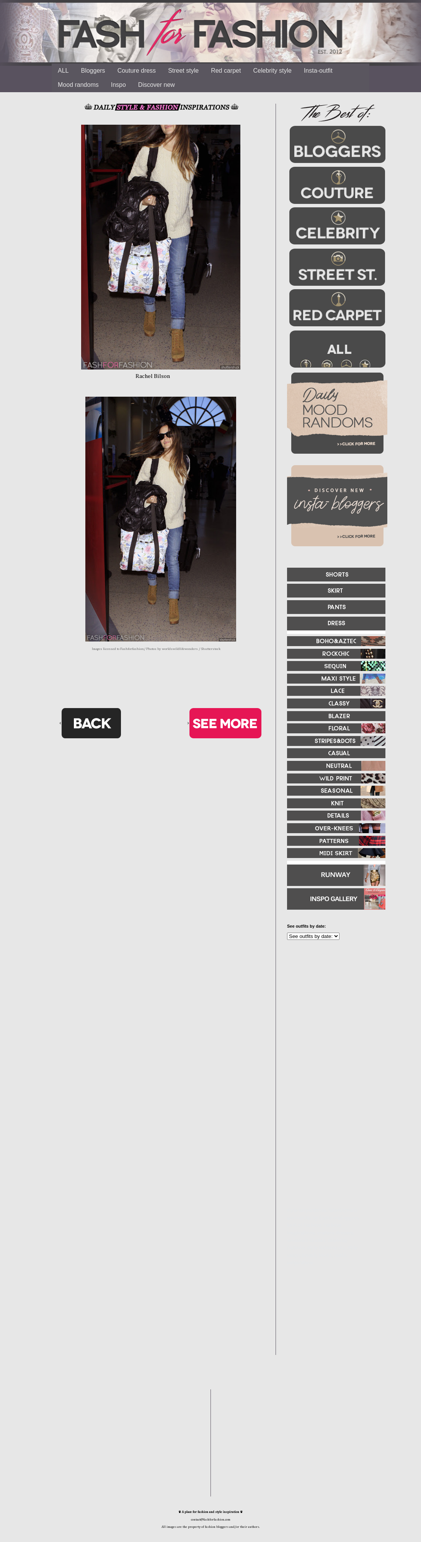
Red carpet (226, 70)
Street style (183, 70)
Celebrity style (272, 70)
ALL (63, 70)
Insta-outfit (318, 70)
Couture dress (136, 70)
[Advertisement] (325, 1157)
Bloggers (93, 70)
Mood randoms (78, 84)
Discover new (156, 84)
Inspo (118, 84)
